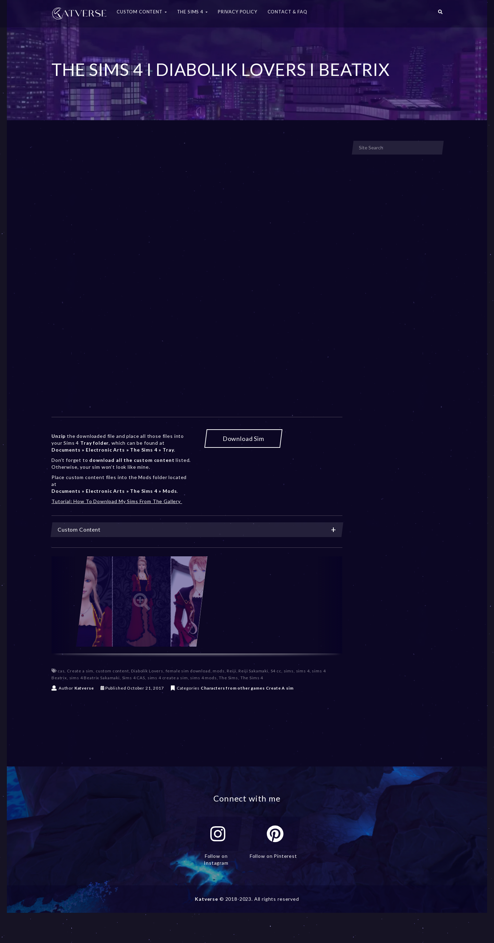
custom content (112, 670)
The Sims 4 (251, 677)
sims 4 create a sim (168, 677)
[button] (440, 13)
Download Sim (243, 438)
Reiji (231, 670)
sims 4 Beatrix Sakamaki (94, 677)
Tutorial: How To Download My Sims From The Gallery (116, 501)
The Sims (228, 677)
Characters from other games (233, 688)
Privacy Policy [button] (237, 11)
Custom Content (197, 529)
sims (289, 670)
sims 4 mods (203, 677)
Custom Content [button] (142, 11)
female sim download (188, 670)
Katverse (84, 688)
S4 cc (276, 670)
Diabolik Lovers (147, 670)
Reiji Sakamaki (253, 670)
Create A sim (280, 688)
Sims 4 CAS (133, 677)
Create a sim (80, 670)
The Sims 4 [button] (192, 11)
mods (218, 670)
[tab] (196, 529)
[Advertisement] (196, 192)
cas (61, 670)
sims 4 (303, 670)
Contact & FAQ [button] (287, 11)
